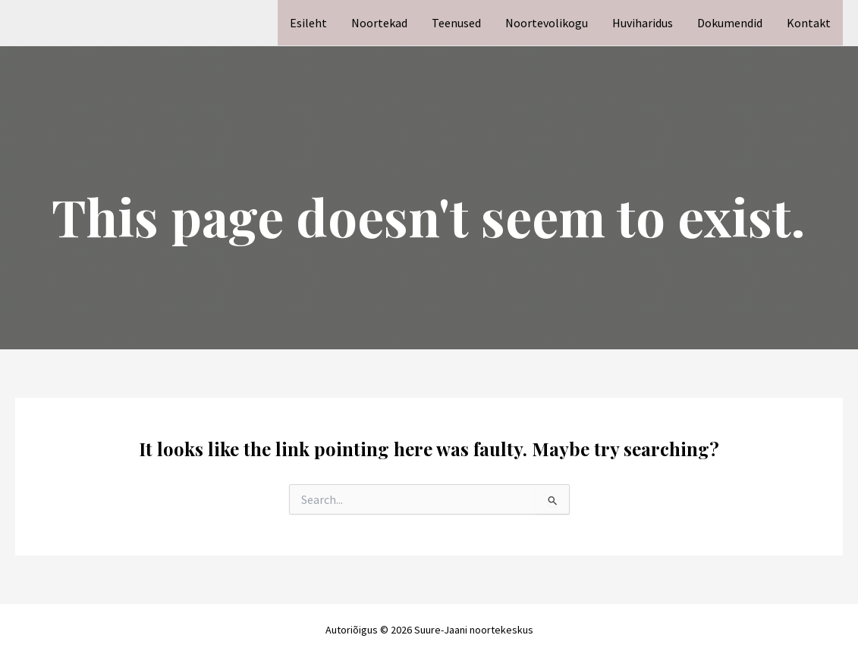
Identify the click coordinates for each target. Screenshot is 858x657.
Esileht (308, 22)
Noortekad (379, 22)
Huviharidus (642, 22)
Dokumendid (729, 22)
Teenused (456, 22)
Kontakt (809, 22)
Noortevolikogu (546, 22)
